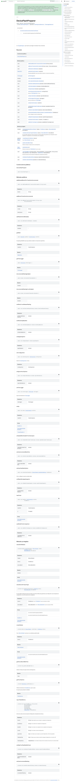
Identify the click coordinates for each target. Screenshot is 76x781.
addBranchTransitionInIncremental (35, 66)
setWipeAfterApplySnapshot (33, 116)
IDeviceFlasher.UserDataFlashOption (45, 112)
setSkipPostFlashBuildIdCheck (29, 157)
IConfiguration (39, 91)
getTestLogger (31, 75)
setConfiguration (31, 91)
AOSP (17, 17)
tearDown (30, 119)
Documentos (11, 1)
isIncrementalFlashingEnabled (34, 78)
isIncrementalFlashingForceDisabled (35, 81)
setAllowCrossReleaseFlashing (34, 83)
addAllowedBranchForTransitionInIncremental (37, 63)
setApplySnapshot (31, 88)
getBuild (30, 71)
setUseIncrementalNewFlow (33, 109)
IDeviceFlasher (33, 129)
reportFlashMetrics (26, 151)
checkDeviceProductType (27, 132)
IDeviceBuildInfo (52, 129)
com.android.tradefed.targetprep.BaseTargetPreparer (29, 30)
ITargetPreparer (21, 45)
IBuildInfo (20, 71)
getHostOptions (26, 147)
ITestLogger (20, 75)
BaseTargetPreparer (25, 24)
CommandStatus (40, 152)
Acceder (73, 1)
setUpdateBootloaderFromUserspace (35, 106)
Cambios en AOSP (21, 12)
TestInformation (35, 71)
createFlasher (25, 138)
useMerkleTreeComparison (33, 122)
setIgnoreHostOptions (32, 95)
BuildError (20, 425)
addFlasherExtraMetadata (33, 68)
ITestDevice (42, 129)
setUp (29, 102)
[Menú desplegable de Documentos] (14, 1)
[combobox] (55, 1)
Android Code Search (21, 1)
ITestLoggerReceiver (49, 24)
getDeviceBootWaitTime (27, 142)
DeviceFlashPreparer (22, 56)
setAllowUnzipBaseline (32, 86)
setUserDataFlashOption (33, 112)
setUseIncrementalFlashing (28, 159)
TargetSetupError (21, 432)
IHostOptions (18, 148)
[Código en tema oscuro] (58, 170)
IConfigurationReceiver (39, 24)
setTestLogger (31, 98)
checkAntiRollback (26, 129)
